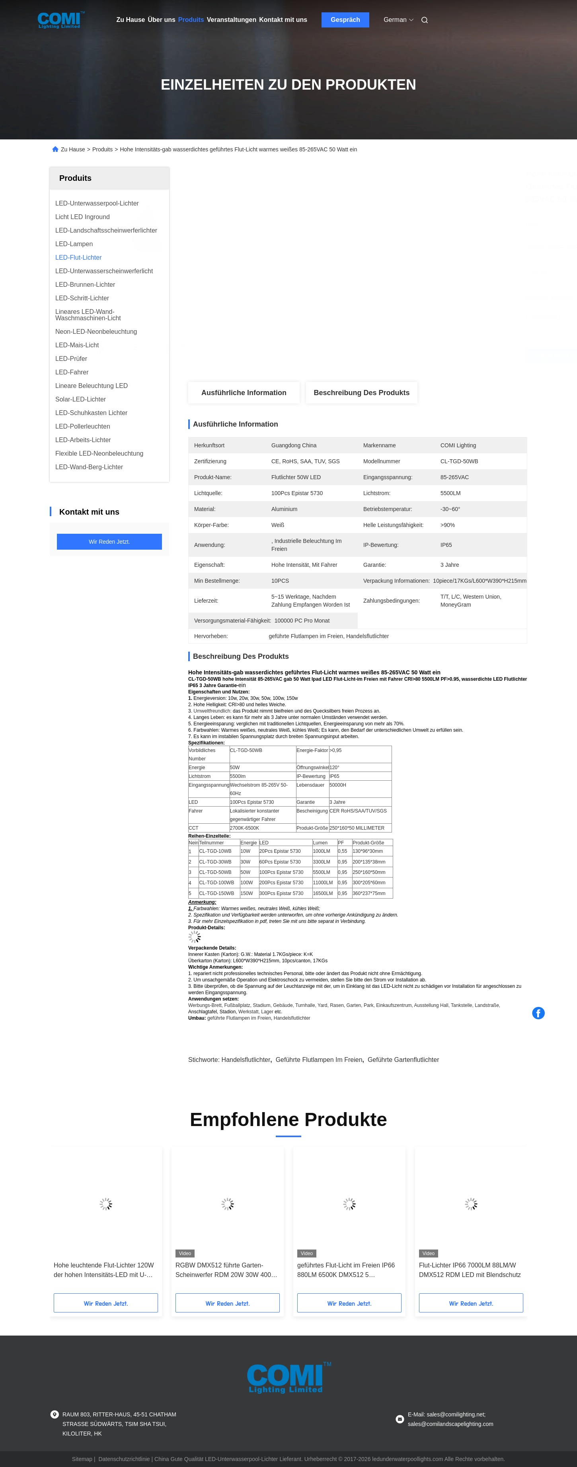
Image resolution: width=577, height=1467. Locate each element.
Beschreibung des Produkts (361, 393)
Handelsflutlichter (292, 1018)
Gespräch (345, 19)
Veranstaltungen (231, 19)
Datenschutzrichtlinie (124, 1459)
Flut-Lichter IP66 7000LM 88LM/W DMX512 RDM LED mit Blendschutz (470, 1270)
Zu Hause (131, 19)
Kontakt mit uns (283, 19)
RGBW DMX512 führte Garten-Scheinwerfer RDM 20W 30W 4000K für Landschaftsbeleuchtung (227, 1271)
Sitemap (82, 1459)
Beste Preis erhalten (402, 356)
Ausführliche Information (244, 393)
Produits (191, 19)
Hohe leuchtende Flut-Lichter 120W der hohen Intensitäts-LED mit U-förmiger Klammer (104, 1271)
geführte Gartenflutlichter (403, 1059)
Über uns (161, 19)
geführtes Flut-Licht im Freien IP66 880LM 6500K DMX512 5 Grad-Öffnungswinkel (346, 1271)
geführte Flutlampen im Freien (239, 1018)
